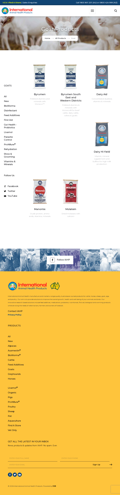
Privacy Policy (14, 315)
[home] (17, 10)
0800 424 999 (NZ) (108, 2)
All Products (60, 38)
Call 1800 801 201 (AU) (86, 2)
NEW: (12, 2)
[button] (92, 10)
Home (47, 38)
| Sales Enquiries (29, 2)
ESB (54, 486)
